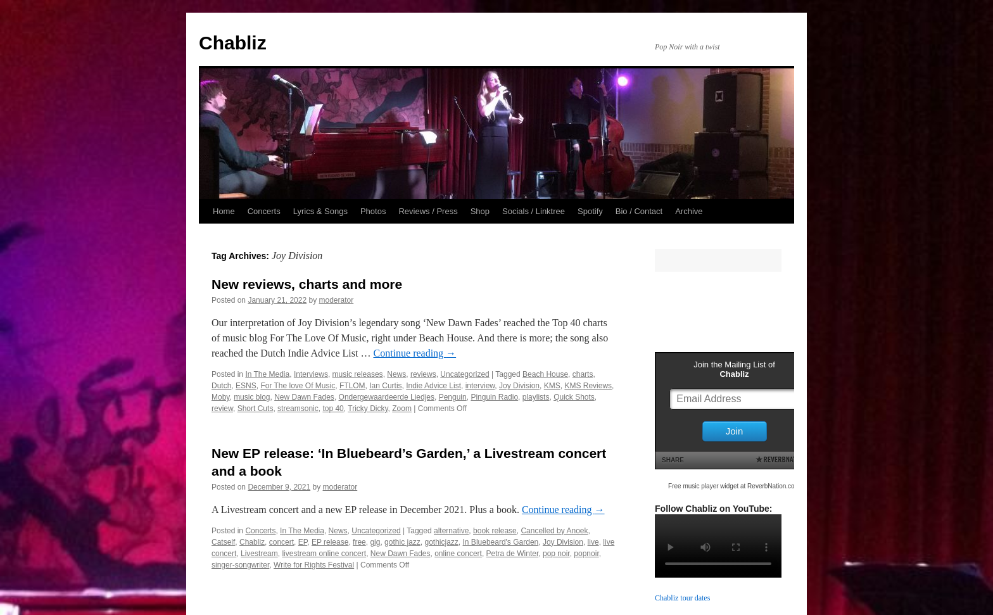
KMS (552, 385)
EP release (330, 542)
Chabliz (233, 42)
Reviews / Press (427, 211)
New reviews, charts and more (307, 284)
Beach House (545, 374)
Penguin (453, 397)
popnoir (586, 553)
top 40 (332, 408)
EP (302, 542)
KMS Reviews (588, 385)
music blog (252, 397)
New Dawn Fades (304, 397)
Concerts (264, 211)
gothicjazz (441, 542)
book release (495, 530)
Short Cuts (255, 408)
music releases (357, 374)
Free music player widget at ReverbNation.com (734, 486)
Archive (688, 211)
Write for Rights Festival (314, 565)
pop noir (556, 553)
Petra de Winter (512, 553)
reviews (423, 374)
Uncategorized (464, 374)
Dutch (221, 385)
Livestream (259, 553)
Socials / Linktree (533, 211)
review (222, 408)
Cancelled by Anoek (554, 530)
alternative (451, 530)
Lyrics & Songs (320, 211)
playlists (536, 397)
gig (375, 542)
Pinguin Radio (494, 397)
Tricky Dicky (368, 408)
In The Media (267, 374)
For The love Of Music (297, 385)
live (593, 542)
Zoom (402, 408)
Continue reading (414, 353)
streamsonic (298, 408)
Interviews (311, 374)
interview (480, 385)
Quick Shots (574, 397)
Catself (223, 542)
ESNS (246, 385)
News (396, 374)
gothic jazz (402, 542)
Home (224, 211)
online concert (458, 553)
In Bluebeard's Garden (501, 542)
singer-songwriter (240, 565)
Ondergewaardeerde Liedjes (386, 397)
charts (582, 374)
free (359, 542)
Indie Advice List (433, 385)
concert (281, 542)
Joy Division (519, 385)
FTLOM (352, 385)
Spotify (590, 211)
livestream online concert (324, 553)
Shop (480, 211)
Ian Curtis (385, 385)
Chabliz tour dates (682, 597)
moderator (336, 300)
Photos (373, 211)
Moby (220, 397)
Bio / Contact (639, 211)
